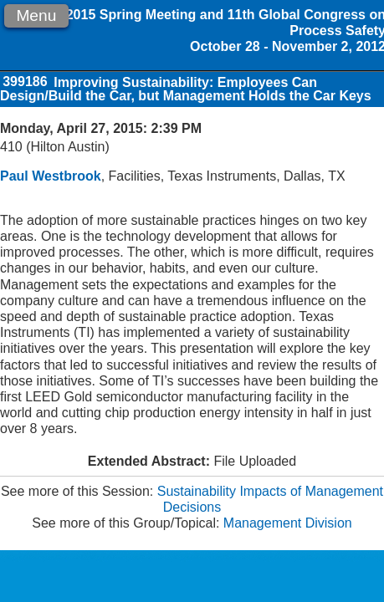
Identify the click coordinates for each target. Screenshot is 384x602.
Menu (36, 15)
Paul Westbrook (50, 176)
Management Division (287, 523)
